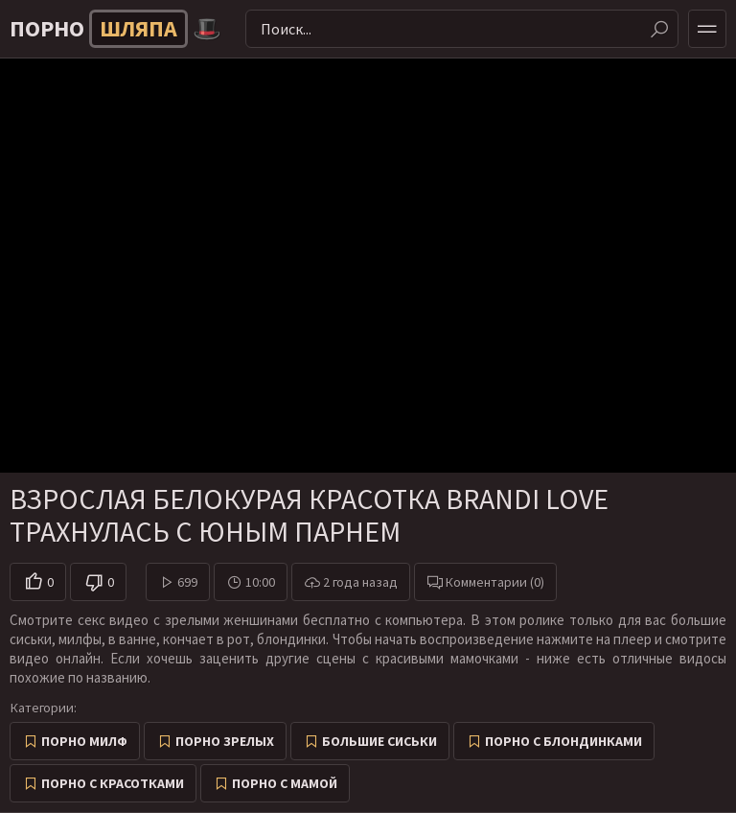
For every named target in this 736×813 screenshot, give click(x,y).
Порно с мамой (284, 783)
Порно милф (84, 741)
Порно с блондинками (563, 741)
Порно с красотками (112, 783)
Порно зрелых (224, 741)
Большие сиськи (379, 741)
